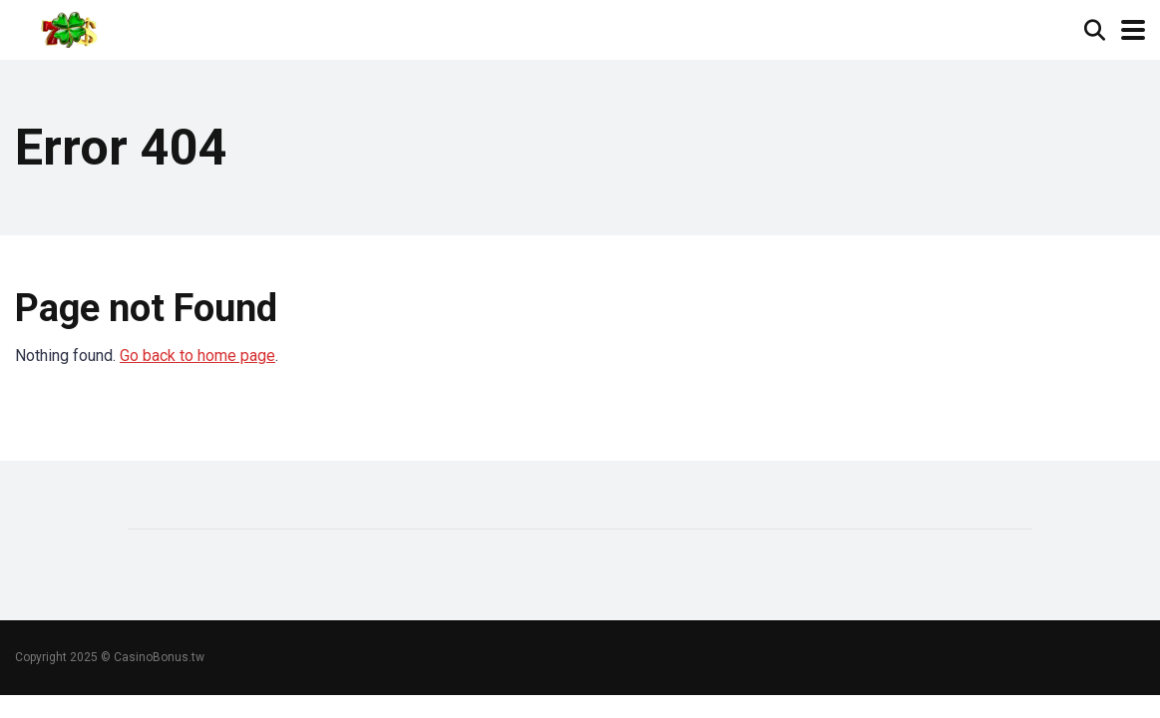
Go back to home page (197, 355)
